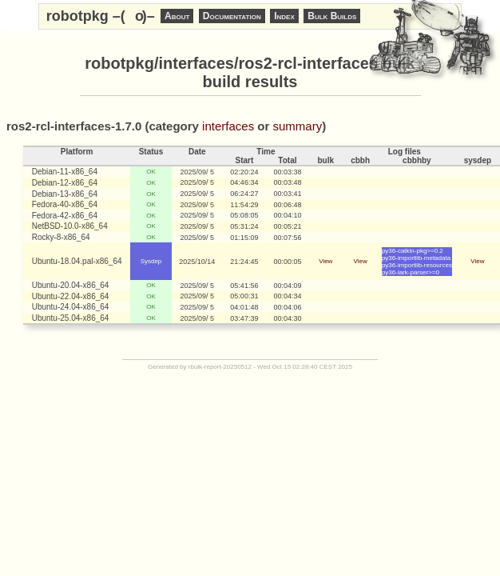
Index (284, 16)
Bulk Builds (332, 16)
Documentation (232, 16)
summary (298, 126)
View (325, 261)
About (177, 16)
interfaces (228, 126)
